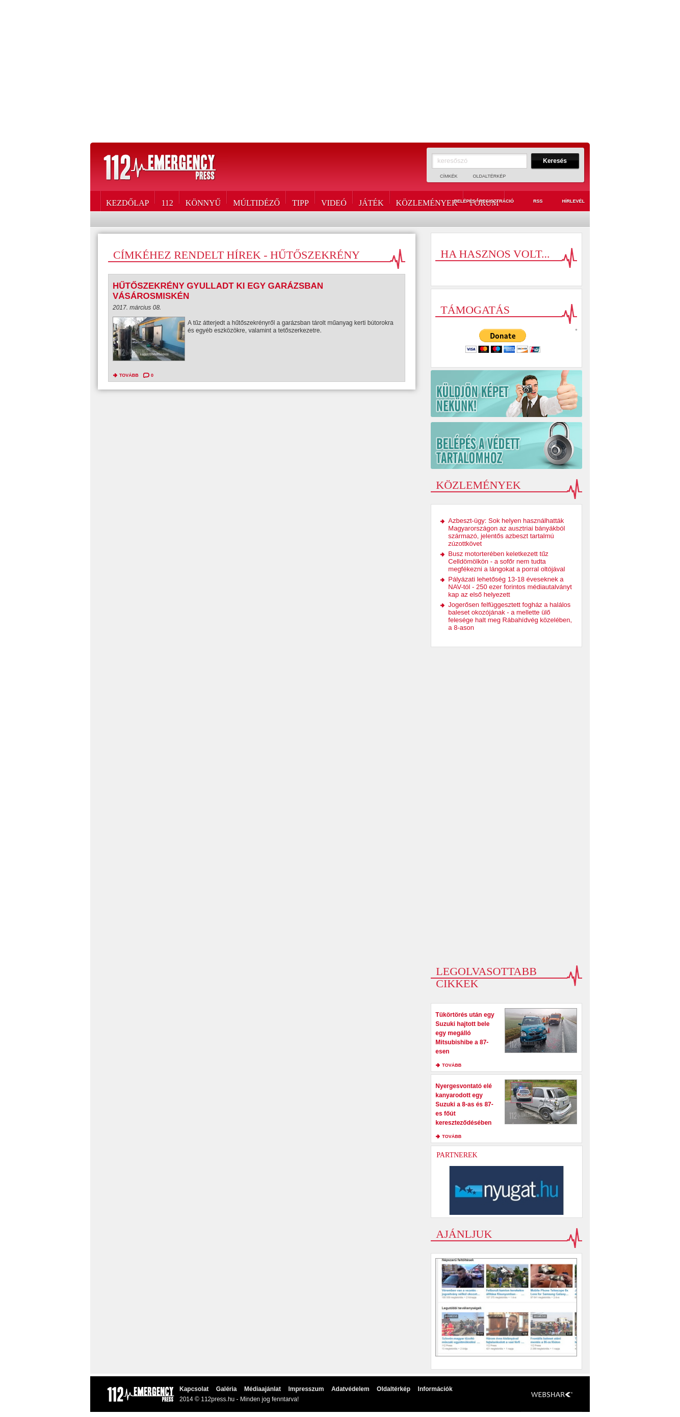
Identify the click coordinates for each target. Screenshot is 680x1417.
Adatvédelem (350, 1389)
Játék (371, 201)
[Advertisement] (340, 71)
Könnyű (203, 201)
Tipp (300, 201)
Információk (435, 1389)
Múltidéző (256, 201)
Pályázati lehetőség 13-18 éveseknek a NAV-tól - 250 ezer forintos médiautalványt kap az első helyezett (510, 586)
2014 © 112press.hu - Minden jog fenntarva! (239, 1399)
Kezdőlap (127, 201)
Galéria (226, 1389)
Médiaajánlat (262, 1389)
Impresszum (306, 1389)
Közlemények (427, 201)
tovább (129, 375)
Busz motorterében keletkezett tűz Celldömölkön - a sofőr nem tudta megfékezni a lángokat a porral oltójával (506, 561)
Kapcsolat (193, 1389)
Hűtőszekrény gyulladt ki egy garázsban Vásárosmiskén (218, 291)
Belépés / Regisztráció (478, 202)
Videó (334, 201)
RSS (532, 202)
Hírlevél (567, 202)
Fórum (484, 201)
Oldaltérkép (489, 176)
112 (167, 201)
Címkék (449, 176)
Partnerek (456, 1155)
